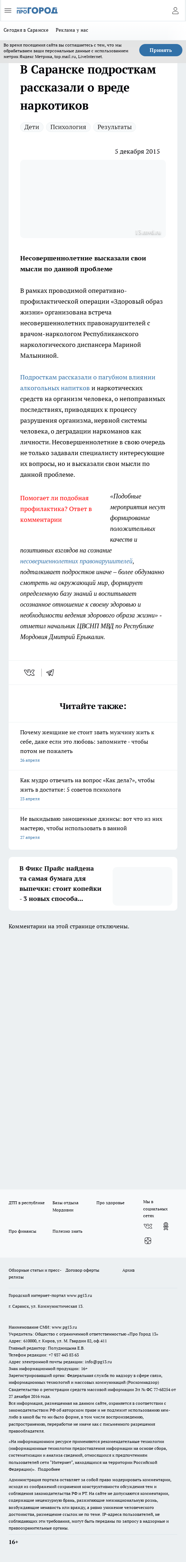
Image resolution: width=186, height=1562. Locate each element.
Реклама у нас (72, 30)
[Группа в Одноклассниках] (166, 1226)
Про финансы (22, 1231)
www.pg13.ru (79, 1295)
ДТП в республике (27, 1202)
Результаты (114, 127)
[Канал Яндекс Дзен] (148, 1240)
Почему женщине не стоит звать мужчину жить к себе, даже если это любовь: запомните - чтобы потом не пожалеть (93, 747)
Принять (161, 50)
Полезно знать (67, 1231)
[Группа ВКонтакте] (148, 1226)
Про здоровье (110, 1202)
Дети (31, 127)
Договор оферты (82, 1270)
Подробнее (49, 1469)
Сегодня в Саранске (26, 30)
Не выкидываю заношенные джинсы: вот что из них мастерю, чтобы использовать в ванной (93, 828)
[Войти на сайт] (175, 10)
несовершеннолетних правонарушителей (76, 561)
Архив (128, 1270)
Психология (68, 127)
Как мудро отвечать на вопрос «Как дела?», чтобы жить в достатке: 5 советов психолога (93, 790)
